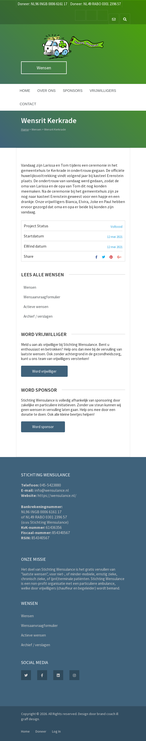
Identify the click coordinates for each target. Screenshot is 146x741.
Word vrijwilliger (44, 371)
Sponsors (72, 91)
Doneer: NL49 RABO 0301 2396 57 (95, 3)
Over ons (46, 91)
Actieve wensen (36, 306)
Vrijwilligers (103, 91)
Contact (28, 104)
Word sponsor (43, 426)
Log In (56, 731)
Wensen (44, 68)
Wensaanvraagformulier (42, 297)
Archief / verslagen (38, 316)
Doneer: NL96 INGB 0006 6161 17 (42, 3)
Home (25, 91)
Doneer (40, 731)
